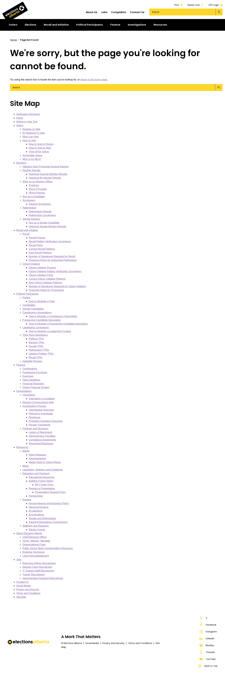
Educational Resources (42, 477)
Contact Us (137, 12)
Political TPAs (36, 338)
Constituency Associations (37, 312)
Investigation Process (34, 406)
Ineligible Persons (32, 361)
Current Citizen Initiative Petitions (47, 279)
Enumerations (36, 514)
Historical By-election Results (45, 178)
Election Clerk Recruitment (37, 567)
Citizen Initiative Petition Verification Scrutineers (55, 271)
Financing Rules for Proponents (46, 290)
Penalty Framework (39, 424)
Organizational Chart (33, 544)
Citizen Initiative (31, 264)
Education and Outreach (36, 473)
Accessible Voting (32, 155)
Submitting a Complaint (42, 398)
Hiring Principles (38, 189)
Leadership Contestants (35, 327)
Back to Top (208, 666)
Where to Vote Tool (26, 121)
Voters (19, 125)
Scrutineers (28, 200)
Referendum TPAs (39, 350)
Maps (25, 466)
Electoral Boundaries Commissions (48, 522)
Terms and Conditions (28, 593)
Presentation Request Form (50, 492)
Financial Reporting (33, 383)
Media (25, 451)
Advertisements (37, 458)
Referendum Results (40, 211)
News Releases (37, 454)
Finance (20, 365)
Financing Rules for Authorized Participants (53, 260)
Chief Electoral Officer (34, 537)
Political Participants (27, 294)
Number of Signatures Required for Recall (52, 256)
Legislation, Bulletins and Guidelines (42, 469)
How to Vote (29, 140)
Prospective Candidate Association (41, 320)
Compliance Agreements (42, 439)
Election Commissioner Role (38, 402)
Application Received (28, 114)
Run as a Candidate (33, 196)
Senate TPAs (36, 346)
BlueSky (207, 645)
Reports (26, 499)
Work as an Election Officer (37, 181)
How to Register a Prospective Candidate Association (58, 323)
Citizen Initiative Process (42, 267)
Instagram (208, 631)
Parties (26, 297)
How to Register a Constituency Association (53, 316)
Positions (34, 185)
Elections (21, 163)
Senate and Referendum (42, 518)
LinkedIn (207, 638)
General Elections (38, 507)
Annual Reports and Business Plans (49, 503)
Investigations (24, 391)
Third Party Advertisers (35, 335)
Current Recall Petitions (42, 249)
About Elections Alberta (29, 533)
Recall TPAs (35, 357)
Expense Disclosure (33, 552)
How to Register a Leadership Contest (50, 331)
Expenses (27, 376)
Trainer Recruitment (33, 574)
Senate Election (31, 219)
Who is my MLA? (31, 159)
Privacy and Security (27, 589)
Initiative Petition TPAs (41, 353)
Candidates (28, 305)
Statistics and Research (35, 526)
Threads (207, 652)
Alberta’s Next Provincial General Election (45, 166)
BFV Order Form (44, 484)
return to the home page (93, 79)
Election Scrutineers (40, 204)
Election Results (31, 170)
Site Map (21, 597)
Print (178, 5)
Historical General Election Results (48, 174)
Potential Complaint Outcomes (45, 421)
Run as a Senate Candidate (44, 222)
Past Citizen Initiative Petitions (45, 282)
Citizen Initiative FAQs (41, 275)
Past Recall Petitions (40, 252)
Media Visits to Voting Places (45, 462)
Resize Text (195, 5)
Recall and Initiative (27, 230)
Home (13, 39)
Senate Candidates (33, 308)
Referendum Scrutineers (42, 215)
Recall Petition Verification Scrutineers (50, 241)
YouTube (208, 659)
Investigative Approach (41, 410)
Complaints (118, 12)
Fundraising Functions (34, 372)
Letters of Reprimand (40, 432)
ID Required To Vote (33, 133)
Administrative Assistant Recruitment (42, 578)
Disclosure (34, 417)
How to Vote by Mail (40, 148)
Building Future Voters (41, 481)
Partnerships (36, 496)
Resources (22, 447)
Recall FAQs (36, 245)
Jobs (104, 12)
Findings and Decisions (35, 428)
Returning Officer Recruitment (38, 563)
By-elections (35, 511)
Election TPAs (36, 342)
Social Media (23, 585)
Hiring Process (37, 192)
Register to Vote (31, 129)
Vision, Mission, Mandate (36, 541)
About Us (91, 12)
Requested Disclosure (41, 443)
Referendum (29, 207)
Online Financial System (36, 387)
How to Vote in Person (41, 144)
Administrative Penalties (42, 436)
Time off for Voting (39, 151)
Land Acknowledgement (35, 555)
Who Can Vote (30, 136)
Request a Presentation (42, 488)
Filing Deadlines (31, 380)
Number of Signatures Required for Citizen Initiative (57, 286)
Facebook (208, 624)
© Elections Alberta (71, 643)
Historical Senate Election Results (47, 226)
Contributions (29, 368)
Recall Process (37, 237)
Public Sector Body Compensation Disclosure (47, 548)
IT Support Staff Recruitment (38, 570)
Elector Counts (37, 529)
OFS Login (215, 5)
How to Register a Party (42, 301)
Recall (25, 234)
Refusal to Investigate (41, 413)
